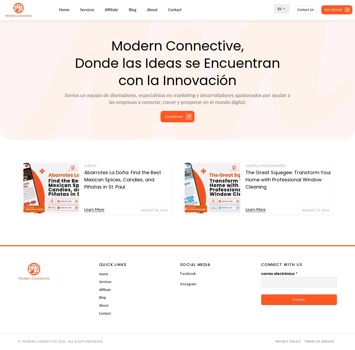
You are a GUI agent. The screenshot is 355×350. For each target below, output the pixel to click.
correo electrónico (279, 273)
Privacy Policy (288, 341)
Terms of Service (319, 341)
